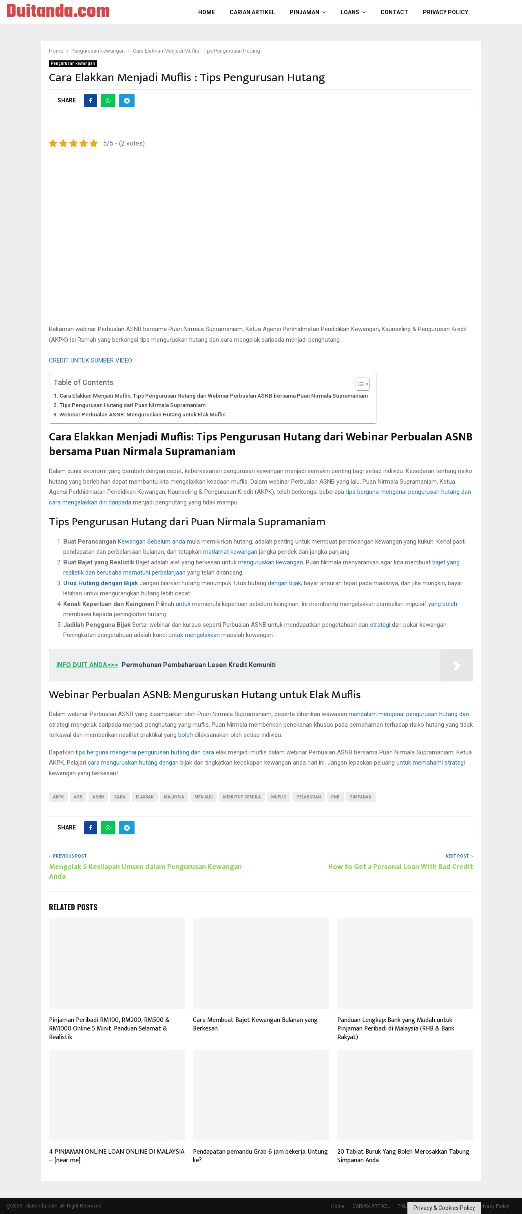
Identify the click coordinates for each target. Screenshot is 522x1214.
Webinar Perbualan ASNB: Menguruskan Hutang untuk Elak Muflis (143, 414)
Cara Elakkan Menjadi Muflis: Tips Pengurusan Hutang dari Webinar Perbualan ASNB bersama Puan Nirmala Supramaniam (214, 395)
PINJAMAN (304, 12)
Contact (394, 12)
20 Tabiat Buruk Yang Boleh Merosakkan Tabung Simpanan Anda (403, 1156)
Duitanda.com (58, 12)
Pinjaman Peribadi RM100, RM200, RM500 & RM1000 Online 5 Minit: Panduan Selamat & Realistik (109, 1029)
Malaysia (174, 797)
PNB (335, 797)
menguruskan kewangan (270, 562)
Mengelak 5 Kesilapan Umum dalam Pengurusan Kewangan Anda (145, 872)
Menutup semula (242, 797)
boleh (185, 735)
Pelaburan (308, 797)
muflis (278, 797)
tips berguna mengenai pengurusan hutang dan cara (144, 752)
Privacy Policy (445, 12)
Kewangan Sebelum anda (151, 541)
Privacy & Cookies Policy (444, 1208)
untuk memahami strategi (430, 762)
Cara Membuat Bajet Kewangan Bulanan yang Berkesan (255, 1024)
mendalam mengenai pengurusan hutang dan (409, 714)
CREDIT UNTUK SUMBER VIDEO (90, 360)
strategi (380, 624)
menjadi (204, 797)
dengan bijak (284, 583)
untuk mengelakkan (194, 635)
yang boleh (442, 604)
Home (206, 12)
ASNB (98, 797)
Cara (120, 797)
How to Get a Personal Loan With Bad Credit (400, 867)
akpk (58, 797)
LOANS (350, 12)
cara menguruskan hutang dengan (133, 762)
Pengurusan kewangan (73, 63)
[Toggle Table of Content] (358, 384)
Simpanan (361, 797)
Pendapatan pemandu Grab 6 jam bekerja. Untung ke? (260, 1156)
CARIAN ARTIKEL (252, 12)
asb (78, 797)
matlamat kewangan (230, 551)
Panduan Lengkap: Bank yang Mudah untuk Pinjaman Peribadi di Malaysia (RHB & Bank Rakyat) (395, 1029)
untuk (183, 604)
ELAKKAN (145, 797)
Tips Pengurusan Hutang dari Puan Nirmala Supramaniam (133, 405)
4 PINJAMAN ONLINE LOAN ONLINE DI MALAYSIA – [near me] (116, 1156)
